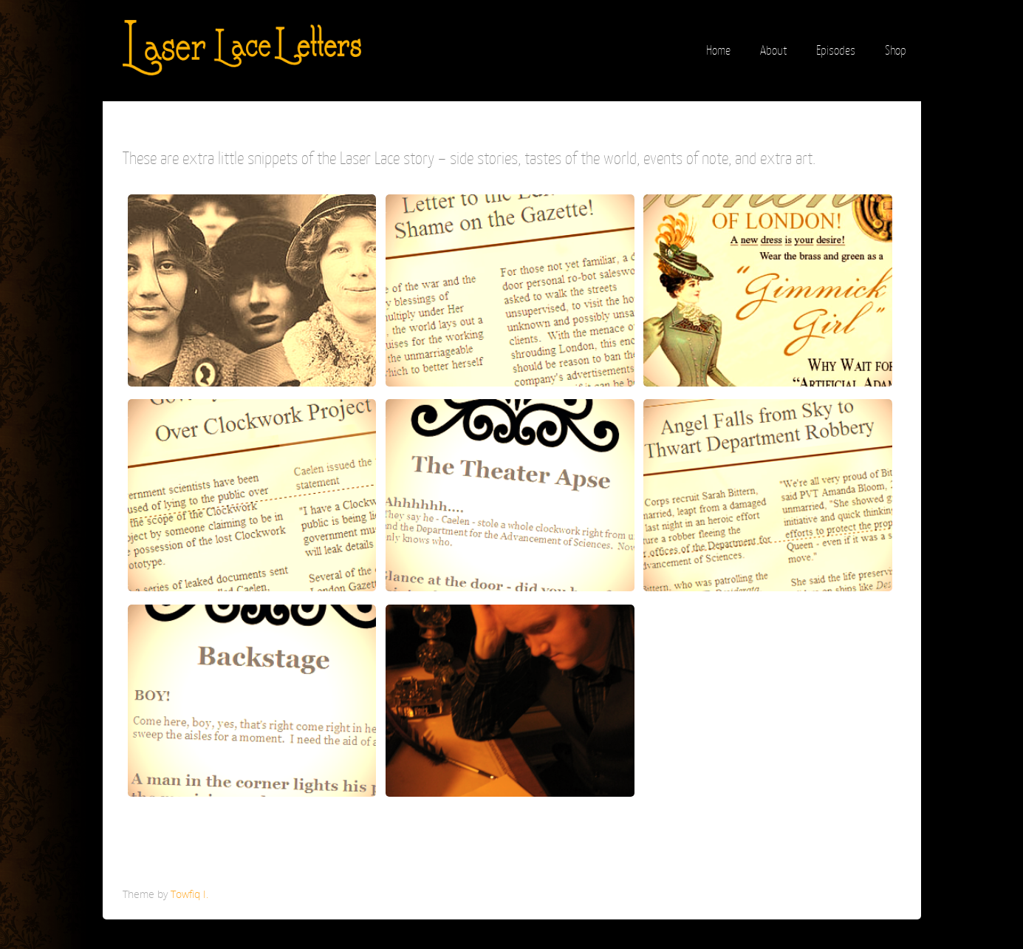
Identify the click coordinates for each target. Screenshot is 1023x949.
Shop (895, 50)
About (773, 50)
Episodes (835, 50)
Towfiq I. (189, 894)
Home (718, 50)
